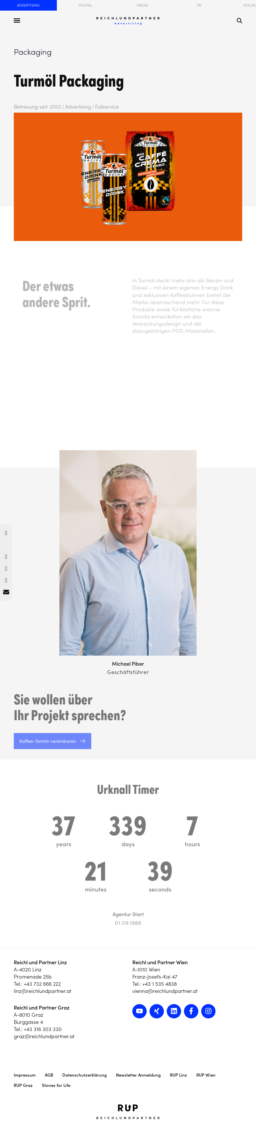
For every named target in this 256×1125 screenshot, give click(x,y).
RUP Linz (178, 1075)
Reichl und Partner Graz (41, 1007)
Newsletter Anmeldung (138, 1075)
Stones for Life (56, 1085)
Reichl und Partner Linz (40, 962)
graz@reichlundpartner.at (44, 1036)
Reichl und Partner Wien (160, 962)
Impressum (25, 1075)
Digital (85, 5)
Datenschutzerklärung (84, 1075)
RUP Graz (23, 1085)
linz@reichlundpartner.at (42, 991)
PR (199, 5)
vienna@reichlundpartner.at (164, 991)
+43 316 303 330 (43, 1029)
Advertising (28, 5)
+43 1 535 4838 (159, 984)
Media (142, 5)
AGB (49, 1075)
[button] (6, 531)
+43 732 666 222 (42, 984)
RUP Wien (206, 1075)
